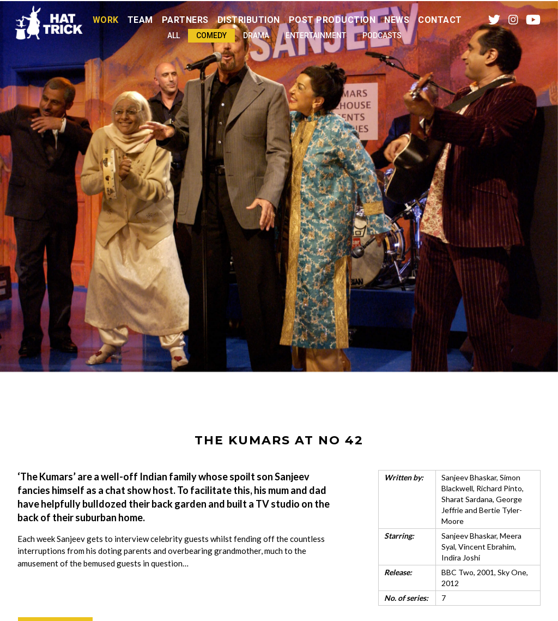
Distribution (248, 20)
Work (106, 20)
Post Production (332, 20)
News (396, 20)
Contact (440, 20)
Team (140, 20)
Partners (185, 20)
